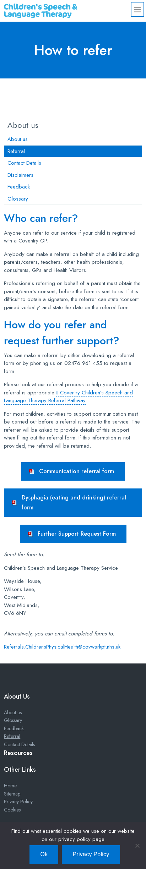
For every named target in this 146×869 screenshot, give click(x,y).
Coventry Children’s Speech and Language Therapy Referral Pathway (68, 397)
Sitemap (12, 793)
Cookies (12, 809)
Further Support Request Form (77, 534)
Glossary (17, 199)
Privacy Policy (18, 801)
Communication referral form (76, 471)
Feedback (18, 187)
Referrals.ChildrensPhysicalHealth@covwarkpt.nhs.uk (62, 647)
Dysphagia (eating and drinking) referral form (74, 502)
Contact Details (24, 163)
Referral (16, 151)
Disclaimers (20, 175)
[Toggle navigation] (137, 9)
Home (10, 785)
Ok (44, 854)
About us (17, 139)
